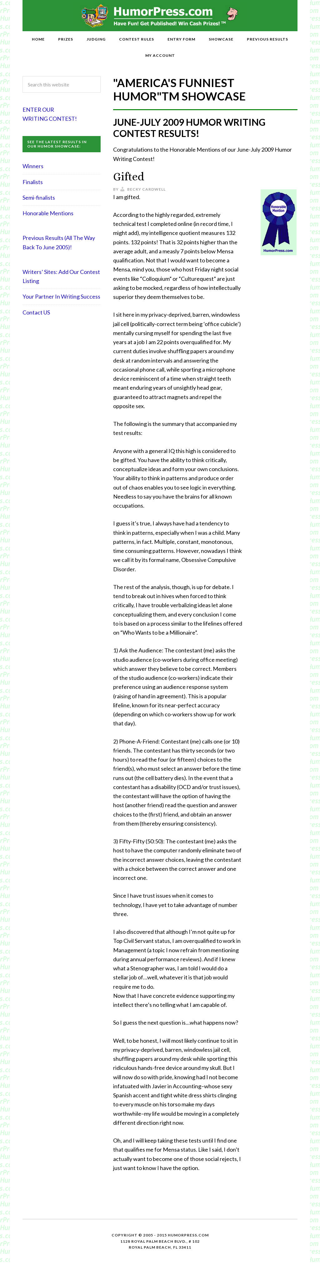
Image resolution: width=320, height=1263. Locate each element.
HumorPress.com (160, 15)
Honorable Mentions (47, 213)
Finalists (32, 181)
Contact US (36, 312)
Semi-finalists (38, 197)
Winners (32, 166)
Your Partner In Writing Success (61, 296)
